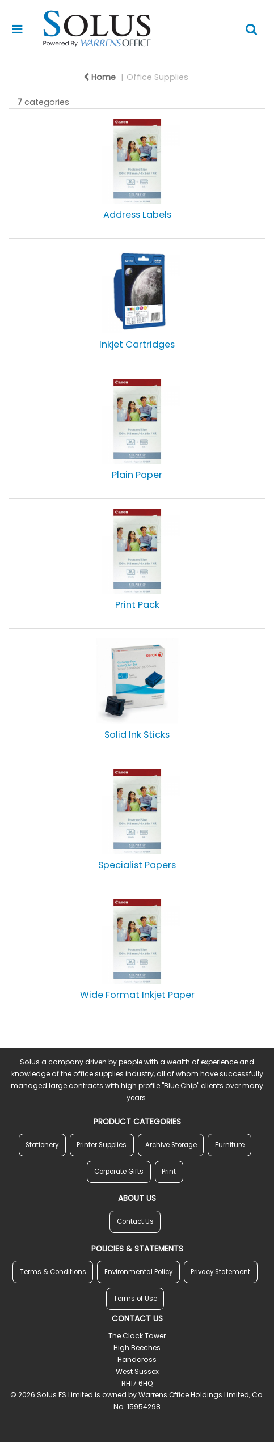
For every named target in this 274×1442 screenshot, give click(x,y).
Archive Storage (171, 1144)
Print (169, 1171)
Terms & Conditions (53, 1271)
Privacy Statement (220, 1271)
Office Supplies (157, 77)
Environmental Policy (138, 1271)
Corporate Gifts (119, 1171)
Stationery (42, 1144)
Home (99, 77)
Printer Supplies (102, 1144)
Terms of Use (135, 1298)
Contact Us (135, 1221)
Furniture (230, 1144)
